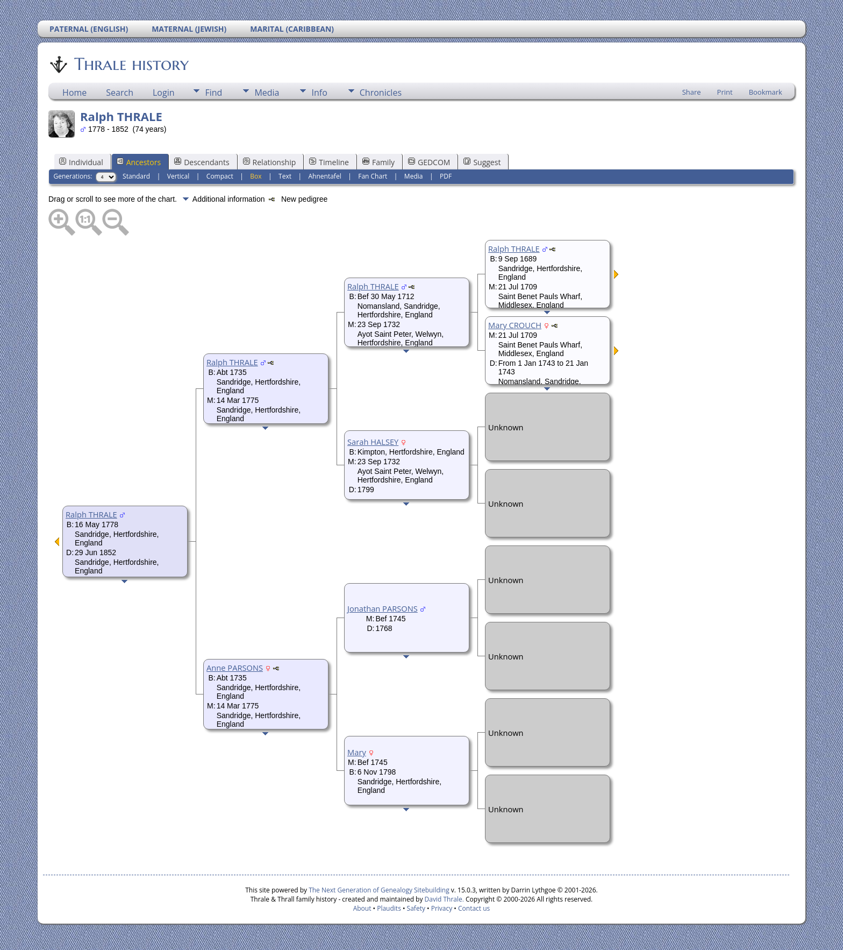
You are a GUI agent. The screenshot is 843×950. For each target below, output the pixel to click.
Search (119, 92)
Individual (81, 162)
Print (725, 92)
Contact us (474, 908)
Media (266, 92)
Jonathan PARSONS (382, 608)
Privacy (442, 908)
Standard (136, 176)
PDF (446, 176)
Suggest (482, 162)
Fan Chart (372, 176)
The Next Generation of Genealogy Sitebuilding (379, 890)
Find (213, 92)
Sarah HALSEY (372, 441)
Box (255, 176)
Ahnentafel (325, 176)
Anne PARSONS (234, 667)
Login (164, 92)
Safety (416, 908)
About (362, 908)
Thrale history (131, 64)
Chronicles (381, 92)
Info (319, 92)
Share (691, 92)
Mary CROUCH (514, 325)
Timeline (329, 162)
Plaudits (389, 908)
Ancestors (139, 162)
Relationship (269, 162)
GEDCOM (429, 162)
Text (284, 176)
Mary (356, 752)
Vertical (178, 176)
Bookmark (765, 92)
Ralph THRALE (91, 514)
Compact (219, 176)
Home (74, 92)
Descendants (201, 162)
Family (378, 162)
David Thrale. (443, 899)
